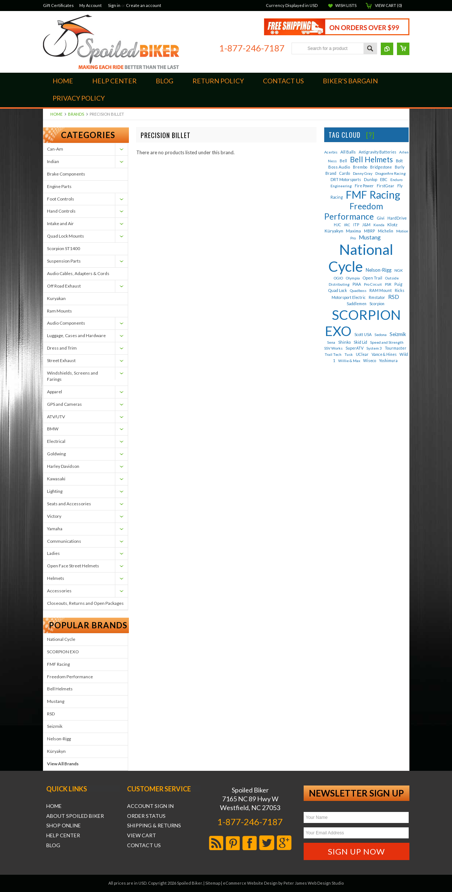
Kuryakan (56, 298)
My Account (90, 5)
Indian (53, 161)
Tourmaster (395, 348)
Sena (331, 342)
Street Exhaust (61, 360)
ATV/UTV (56, 416)
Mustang (55, 701)
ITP (356, 225)
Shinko (344, 342)
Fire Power (364, 186)
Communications (64, 541)
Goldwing (56, 453)
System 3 (374, 348)
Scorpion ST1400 (63, 248)
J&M (366, 224)
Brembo (360, 167)
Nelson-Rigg (59, 738)
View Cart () (388, 5)
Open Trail (372, 277)
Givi (380, 218)
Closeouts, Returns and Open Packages (85, 603)
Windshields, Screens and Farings (72, 376)
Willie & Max (349, 360)
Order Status (146, 816)
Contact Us (144, 845)
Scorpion (376, 303)
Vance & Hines (384, 354)
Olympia (353, 278)
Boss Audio (339, 167)
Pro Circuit (373, 284)
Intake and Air (60, 223)
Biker (111, 42)
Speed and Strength (387, 342)
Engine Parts (59, 186)
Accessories (59, 590)
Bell (343, 160)
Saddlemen (356, 303)
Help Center (63, 835)
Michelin (385, 231)
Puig (398, 284)
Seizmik (54, 726)
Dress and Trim (62, 348)
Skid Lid (360, 342)
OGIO (338, 278)
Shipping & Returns (154, 825)
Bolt (399, 160)
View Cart (141, 835)
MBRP (369, 231)
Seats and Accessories (69, 503)
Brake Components (66, 174)
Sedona (381, 334)
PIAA (356, 284)
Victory (54, 516)
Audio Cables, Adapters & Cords (78, 273)
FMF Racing (58, 664)
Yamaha (54, 528)
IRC (347, 225)
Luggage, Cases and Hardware (76, 335)
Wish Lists (346, 5)
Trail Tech (333, 354)
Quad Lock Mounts (65, 236)
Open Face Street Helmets (73, 565)
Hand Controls (61, 211)
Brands (76, 114)
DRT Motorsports (345, 179)
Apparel (54, 391)
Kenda (378, 225)
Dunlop (370, 179)
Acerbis (330, 152)
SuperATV (355, 348)
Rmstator (377, 297)
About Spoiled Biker (75, 816)
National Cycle (61, 639)
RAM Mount (380, 290)
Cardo (344, 173)
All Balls (348, 151)
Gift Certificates (58, 5)
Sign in (114, 5)
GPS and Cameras (64, 404)
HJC (337, 225)
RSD (51, 713)
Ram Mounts (59, 311)
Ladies (53, 553)
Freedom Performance (70, 676)
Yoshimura (388, 360)
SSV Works (333, 348)
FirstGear (385, 186)
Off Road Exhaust (64, 286)
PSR (388, 284)
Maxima (353, 230)
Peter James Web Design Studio (313, 883)
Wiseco (369, 360)
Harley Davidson (63, 466)
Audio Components (66, 323)
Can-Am (55, 149)
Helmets (55, 578)
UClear (362, 354)
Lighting (54, 491)
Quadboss (358, 290)
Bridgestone (381, 167)
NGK (398, 270)
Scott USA (363, 334)
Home (56, 114)
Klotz (392, 224)
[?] (370, 135)
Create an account (143, 5)
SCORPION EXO (63, 651)
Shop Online (63, 825)
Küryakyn (56, 751)
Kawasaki (56, 478)
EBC (383, 179)
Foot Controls (60, 199)
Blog (53, 845)
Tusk (348, 354)
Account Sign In (150, 806)
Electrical (56, 441)
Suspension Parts (64, 261)
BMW (52, 428)
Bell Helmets (60, 688)
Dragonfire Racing (390, 173)
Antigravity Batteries (377, 152)
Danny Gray (362, 173)
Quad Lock (337, 290)
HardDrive (397, 218)
